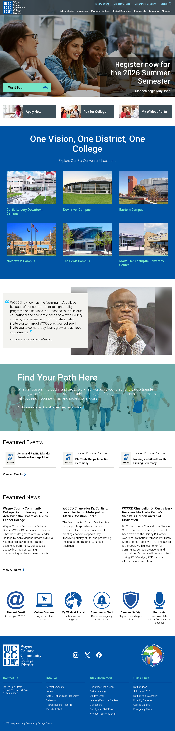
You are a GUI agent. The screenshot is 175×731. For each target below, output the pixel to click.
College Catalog (141, 704)
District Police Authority (145, 695)
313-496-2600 (10, 693)
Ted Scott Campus (76, 261)
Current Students (55, 687)
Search (166, 4)
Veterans (51, 700)
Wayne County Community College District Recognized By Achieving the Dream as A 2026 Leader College (26, 514)
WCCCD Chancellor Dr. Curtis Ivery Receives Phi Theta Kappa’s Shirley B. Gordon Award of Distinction (147, 514)
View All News (12, 570)
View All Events (13, 474)
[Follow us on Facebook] (99, 655)
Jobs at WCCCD (141, 691)
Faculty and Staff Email (102, 709)
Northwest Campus (21, 261)
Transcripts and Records (59, 704)
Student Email (97, 695)
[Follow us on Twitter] (88, 655)
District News (140, 687)
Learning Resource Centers (104, 700)
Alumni (49, 691)
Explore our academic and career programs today (49, 407)
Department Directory (145, 4)
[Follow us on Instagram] (76, 655)
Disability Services (142, 700)
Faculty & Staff (102, 4)
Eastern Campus (131, 209)
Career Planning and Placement (62, 695)
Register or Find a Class (102, 687)
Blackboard (96, 704)
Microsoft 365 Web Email (103, 713)
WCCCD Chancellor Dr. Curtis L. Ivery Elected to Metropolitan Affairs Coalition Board (85, 512)
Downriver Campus (77, 209)
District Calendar (122, 4)
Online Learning (98, 691)
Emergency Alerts (142, 709)
